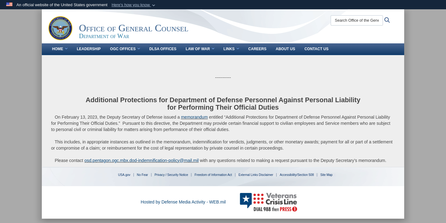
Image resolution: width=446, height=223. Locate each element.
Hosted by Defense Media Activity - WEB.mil (183, 201)
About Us (285, 49)
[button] (134, 5)
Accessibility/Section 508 (297, 175)
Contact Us (316, 49)
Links (231, 49)
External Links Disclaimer (255, 175)
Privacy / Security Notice (171, 175)
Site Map (326, 175)
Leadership (89, 49)
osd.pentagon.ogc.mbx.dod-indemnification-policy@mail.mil (141, 160)
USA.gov (124, 175)
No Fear (142, 175)
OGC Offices (125, 49)
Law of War (200, 49)
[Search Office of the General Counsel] (356, 20)
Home (60, 49)
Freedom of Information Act (213, 175)
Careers (257, 49)
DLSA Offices (163, 49)
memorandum (194, 117)
